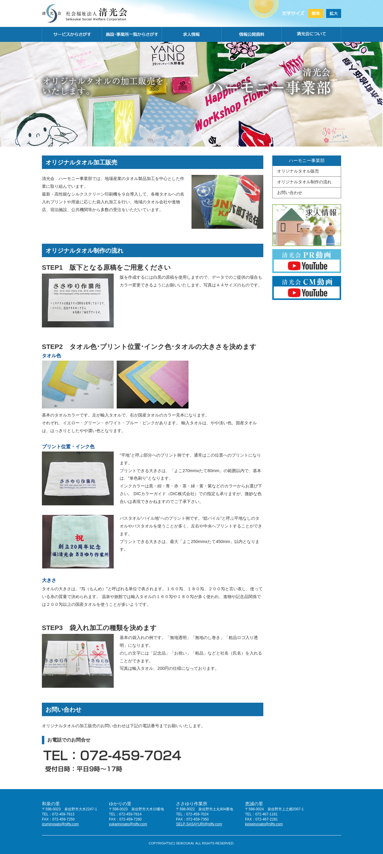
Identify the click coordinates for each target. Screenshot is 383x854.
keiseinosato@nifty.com (264, 824)
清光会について (311, 34)
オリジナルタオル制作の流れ (304, 181)
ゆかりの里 (120, 803)
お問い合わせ (289, 192)
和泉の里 (51, 803)
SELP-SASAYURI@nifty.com (199, 824)
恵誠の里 (254, 803)
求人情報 (191, 34)
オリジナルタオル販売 (298, 171)
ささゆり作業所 (191, 803)
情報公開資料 (251, 34)
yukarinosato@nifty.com (128, 824)
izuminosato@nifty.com (60, 824)
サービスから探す (72, 34)
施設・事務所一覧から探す (132, 34)
